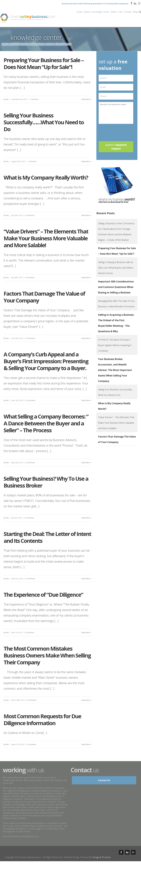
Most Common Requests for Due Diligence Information (42, 719)
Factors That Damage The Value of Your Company (44, 297)
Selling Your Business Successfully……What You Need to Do (44, 122)
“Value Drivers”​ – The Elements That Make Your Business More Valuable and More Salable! (46, 238)
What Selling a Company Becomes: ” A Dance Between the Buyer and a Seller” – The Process (46, 423)
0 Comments (29, 215)
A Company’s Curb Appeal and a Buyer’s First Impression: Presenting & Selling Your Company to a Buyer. (46, 361)
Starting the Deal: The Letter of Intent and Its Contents (47, 537)
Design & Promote (101, 857)
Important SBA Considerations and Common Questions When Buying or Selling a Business (116, 287)
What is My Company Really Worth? (46, 177)
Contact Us (104, 780)
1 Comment (33, 99)
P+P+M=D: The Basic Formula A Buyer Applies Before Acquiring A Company (114, 345)
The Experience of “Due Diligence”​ (43, 594)
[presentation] (119, 131)
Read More (86, 99)
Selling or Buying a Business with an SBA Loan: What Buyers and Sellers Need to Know (115, 268)
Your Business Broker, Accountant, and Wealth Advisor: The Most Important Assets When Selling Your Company (115, 370)
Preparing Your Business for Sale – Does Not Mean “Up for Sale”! (44, 63)
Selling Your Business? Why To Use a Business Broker (46, 482)
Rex (7, 99)
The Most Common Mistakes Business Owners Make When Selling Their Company (47, 655)
